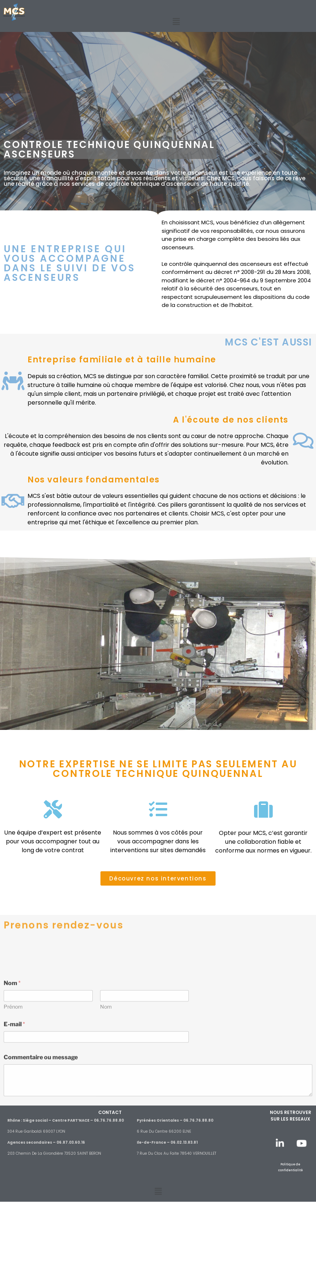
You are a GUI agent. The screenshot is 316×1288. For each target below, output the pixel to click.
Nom (106, 1094)
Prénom (13, 1094)
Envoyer (19, 1203)
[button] (176, 21)
